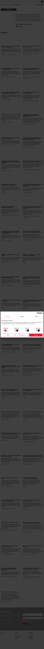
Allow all (36, 335)
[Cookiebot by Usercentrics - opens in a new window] (38, 313)
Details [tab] (22, 316)
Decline (8, 335)
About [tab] (36, 316)
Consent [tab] (7, 316)
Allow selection (22, 335)
